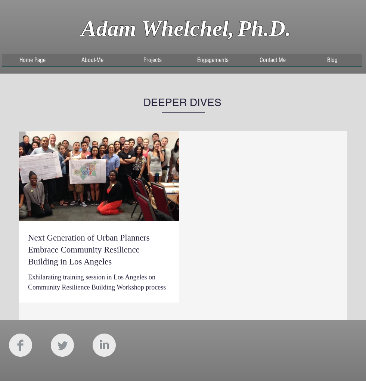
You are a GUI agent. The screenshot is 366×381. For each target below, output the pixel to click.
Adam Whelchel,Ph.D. (186, 28)
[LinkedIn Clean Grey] (104, 345)
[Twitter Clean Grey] (62, 345)
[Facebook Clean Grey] (20, 345)
